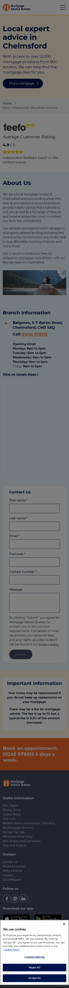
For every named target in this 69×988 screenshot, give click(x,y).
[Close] (64, 924)
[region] (34, 952)
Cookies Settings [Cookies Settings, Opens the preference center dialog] (34, 956)
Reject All (34, 967)
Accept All (34, 978)
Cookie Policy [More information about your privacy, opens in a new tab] (12, 949)
